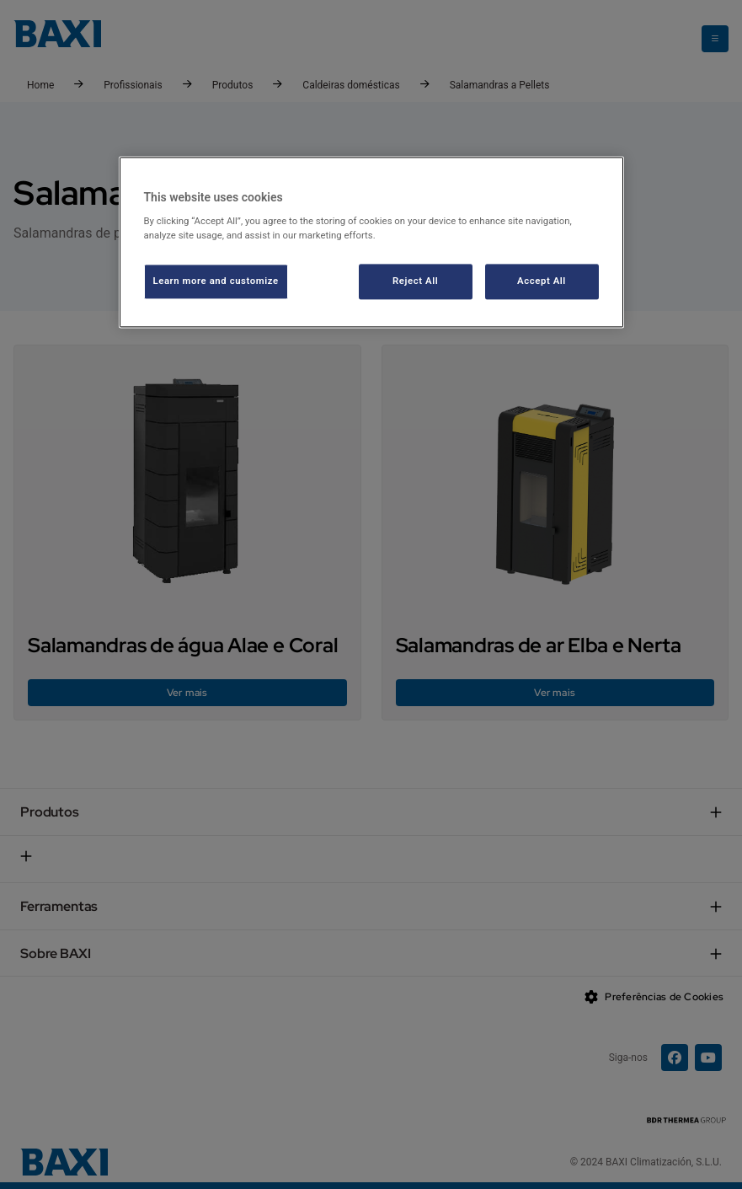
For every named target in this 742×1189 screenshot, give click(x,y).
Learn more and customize (216, 281)
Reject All (415, 281)
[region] (371, 242)
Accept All (541, 281)
